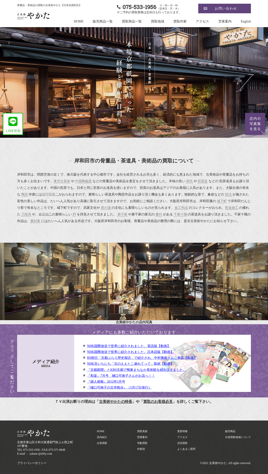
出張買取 (102, 443)
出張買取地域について (238, 437)
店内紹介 (102, 437)
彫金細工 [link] (231, 208)
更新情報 (182, 431)
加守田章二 (50, 194)
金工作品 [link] (181, 208)
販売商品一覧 (103, 21)
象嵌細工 (45, 214)
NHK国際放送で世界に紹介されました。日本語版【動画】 (130, 352)
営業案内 (225, 21)
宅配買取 (142, 443)
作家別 (141, 449)
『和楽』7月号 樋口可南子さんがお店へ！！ (121, 376)
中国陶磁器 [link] (83, 181)
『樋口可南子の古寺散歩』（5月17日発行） (119, 387)
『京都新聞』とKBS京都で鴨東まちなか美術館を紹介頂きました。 (136, 370)
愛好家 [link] (35, 221)
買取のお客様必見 (158, 401)
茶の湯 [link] (106, 208)
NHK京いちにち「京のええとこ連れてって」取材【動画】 (130, 364)
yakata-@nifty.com (41, 453)
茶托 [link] (189, 181)
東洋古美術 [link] (62, 181)
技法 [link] (228, 194)
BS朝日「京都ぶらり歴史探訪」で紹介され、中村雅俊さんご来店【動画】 (142, 358)
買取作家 (180, 21)
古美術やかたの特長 (115, 401)
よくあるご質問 (186, 449)
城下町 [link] (222, 201)
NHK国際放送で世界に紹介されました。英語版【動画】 (128, 346)
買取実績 (142, 431)
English (246, 21)
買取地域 (157, 21)
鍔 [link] (74, 214)
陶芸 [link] (24, 194)
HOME (79, 21)
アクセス (202, 21)
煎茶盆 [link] (203, 181)
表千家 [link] (122, 214)
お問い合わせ (226, 8)
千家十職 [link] (180, 214)
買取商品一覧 (132, 21)
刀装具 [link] (26, 214)
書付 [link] (159, 214)
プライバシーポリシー (32, 463)
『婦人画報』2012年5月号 (106, 381)
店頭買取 (182, 443)
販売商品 (230, 431)
